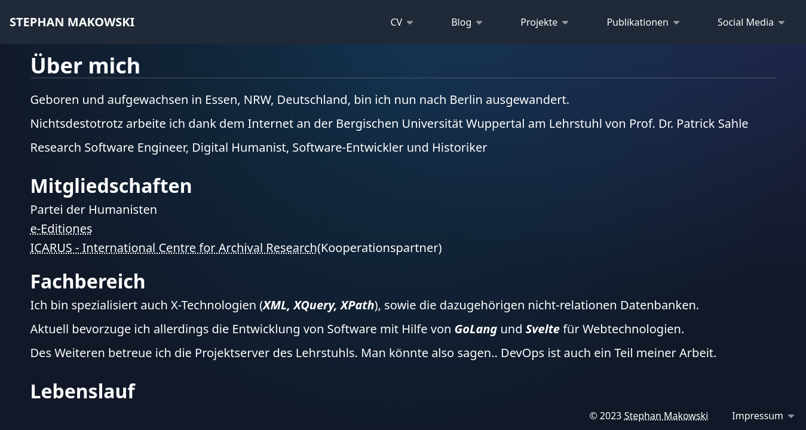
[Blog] (464, 22)
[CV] (399, 22)
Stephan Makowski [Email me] (666, 415)
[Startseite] (72, 22)
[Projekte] (542, 22)
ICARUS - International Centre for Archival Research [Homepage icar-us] (173, 248)
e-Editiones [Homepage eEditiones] (61, 229)
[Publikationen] (640, 22)
